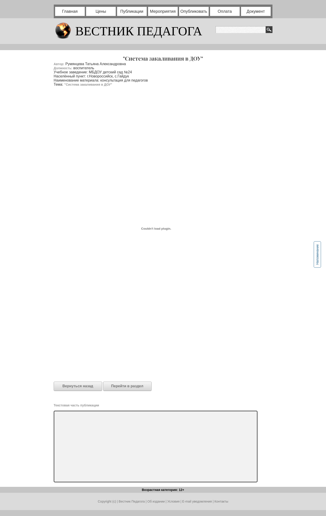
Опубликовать (193, 11)
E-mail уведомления (197, 501)
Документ (256, 11)
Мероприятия (163, 11)
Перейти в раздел (127, 386)
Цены (100, 11)
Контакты (221, 501)
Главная (70, 11)
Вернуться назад (77, 386)
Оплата (225, 11)
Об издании (156, 501)
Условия (173, 501)
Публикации (131, 11)
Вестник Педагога (132, 501)
